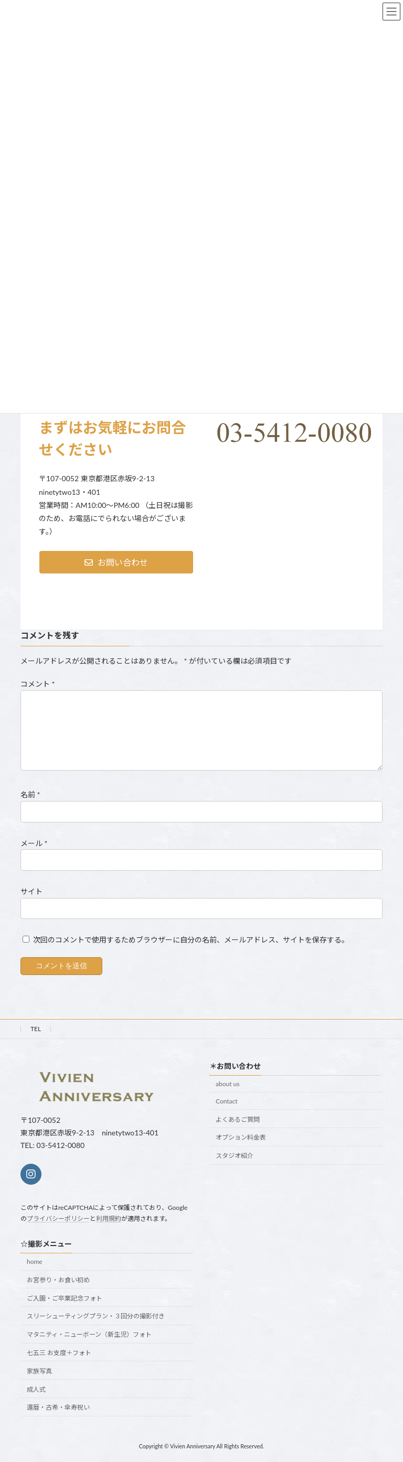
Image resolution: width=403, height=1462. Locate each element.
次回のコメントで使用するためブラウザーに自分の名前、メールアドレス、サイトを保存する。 (191, 939)
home (35, 1261)
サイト (31, 891)
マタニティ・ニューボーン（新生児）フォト (89, 1334)
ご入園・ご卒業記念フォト (64, 1298)
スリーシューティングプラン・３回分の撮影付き (96, 1316)
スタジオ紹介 (234, 1156)
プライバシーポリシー (58, 1218)
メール (34, 842)
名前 (30, 794)
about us (227, 1084)
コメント (37, 683)
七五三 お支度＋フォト (59, 1353)
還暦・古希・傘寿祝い (58, 1407)
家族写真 (39, 1370)
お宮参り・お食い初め (58, 1280)
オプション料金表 (241, 1137)
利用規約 (108, 1218)
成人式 (36, 1389)
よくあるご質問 (238, 1119)
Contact (227, 1100)
